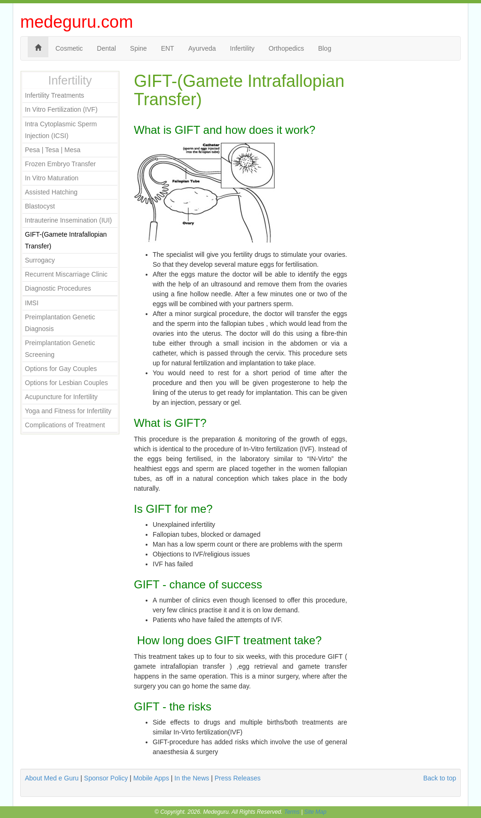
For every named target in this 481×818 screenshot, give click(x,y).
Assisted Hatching (51, 192)
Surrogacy (40, 260)
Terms (292, 812)
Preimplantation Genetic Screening (60, 348)
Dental (106, 48)
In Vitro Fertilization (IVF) (61, 109)
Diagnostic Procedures (58, 288)
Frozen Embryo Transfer (60, 164)
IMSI (32, 303)
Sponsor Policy (106, 778)
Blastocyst (40, 206)
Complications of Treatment (65, 425)
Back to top (439, 778)
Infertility (242, 48)
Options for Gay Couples (61, 368)
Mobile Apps (151, 778)
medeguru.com (76, 21)
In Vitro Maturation (51, 178)
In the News (191, 778)
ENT (167, 48)
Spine (138, 48)
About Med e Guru (51, 778)
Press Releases (238, 778)
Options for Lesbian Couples (66, 382)
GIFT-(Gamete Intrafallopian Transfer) (66, 240)
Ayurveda (202, 48)
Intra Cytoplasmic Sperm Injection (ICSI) (61, 129)
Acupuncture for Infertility (61, 397)
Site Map (315, 812)
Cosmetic (69, 48)
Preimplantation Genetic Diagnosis (60, 322)
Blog (324, 48)
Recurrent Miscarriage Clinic (66, 274)
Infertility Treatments (54, 95)
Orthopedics (286, 48)
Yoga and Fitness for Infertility (68, 411)
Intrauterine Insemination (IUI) (68, 220)
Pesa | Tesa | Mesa (52, 150)
